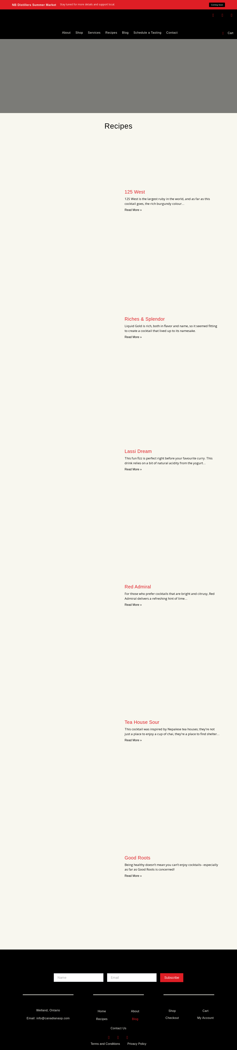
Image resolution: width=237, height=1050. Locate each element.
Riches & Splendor (145, 319)
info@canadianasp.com (53, 1018)
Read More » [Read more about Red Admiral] (133, 604)
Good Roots (137, 857)
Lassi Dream (138, 451)
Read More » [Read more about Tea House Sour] (133, 740)
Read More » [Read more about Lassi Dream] (133, 469)
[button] (215, 4)
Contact (172, 32)
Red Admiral (138, 586)
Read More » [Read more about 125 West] (133, 209)
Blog (125, 32)
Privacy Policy (136, 1043)
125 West (135, 191)
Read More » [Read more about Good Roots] (133, 875)
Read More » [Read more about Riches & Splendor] (133, 337)
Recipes (111, 32)
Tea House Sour (142, 722)
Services (94, 32)
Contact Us (118, 1028)
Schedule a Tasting (147, 32)
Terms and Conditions (105, 1043)
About (66, 32)
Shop (79, 32)
